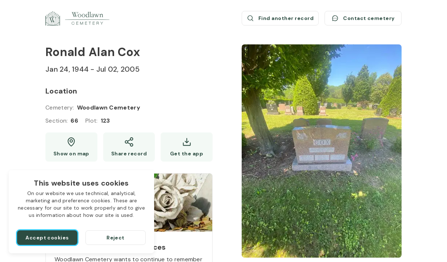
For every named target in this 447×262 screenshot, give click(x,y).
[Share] (129, 147)
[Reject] (115, 237)
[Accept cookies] (47, 237)
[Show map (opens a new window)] (71, 147)
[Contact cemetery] (363, 18)
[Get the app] (187, 147)
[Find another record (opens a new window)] (280, 18)
